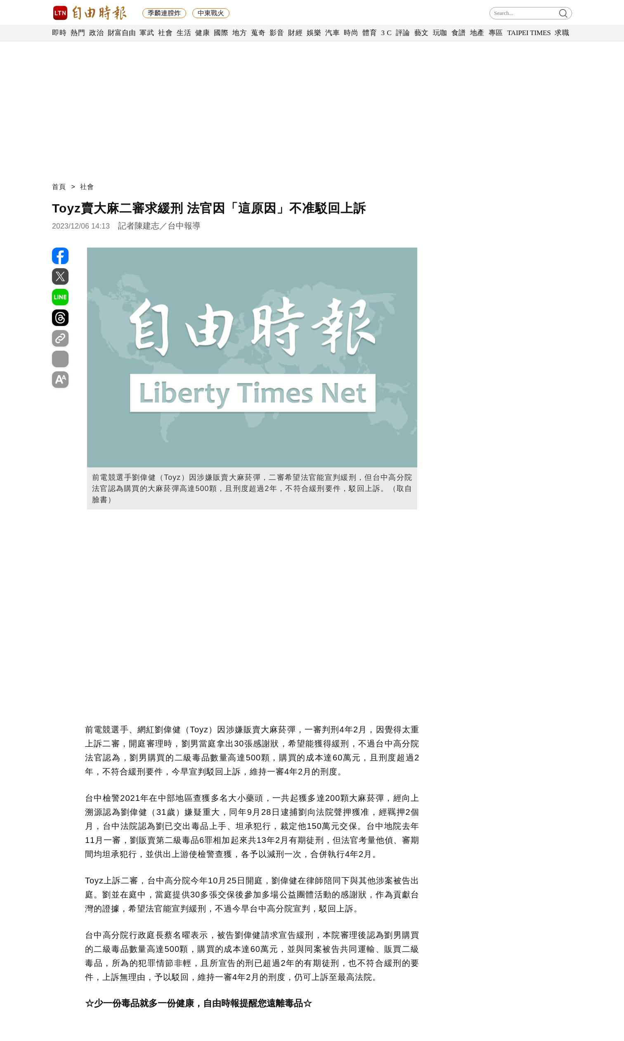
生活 (184, 33)
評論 (403, 33)
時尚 (351, 33)
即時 (59, 33)
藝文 (421, 33)
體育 (369, 33)
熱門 (78, 33)
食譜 (458, 33)
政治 (96, 33)
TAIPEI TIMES (529, 33)
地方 (239, 33)
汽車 (332, 33)
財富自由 (121, 33)
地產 (477, 33)
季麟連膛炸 (164, 13)
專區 (496, 33)
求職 (562, 33)
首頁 (59, 186)
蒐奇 (258, 33)
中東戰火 (211, 13)
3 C (386, 33)
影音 (276, 33)
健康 (202, 33)
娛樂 (314, 33)
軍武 (146, 33)
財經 (295, 33)
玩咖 (440, 33)
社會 (165, 33)
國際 (221, 33)
